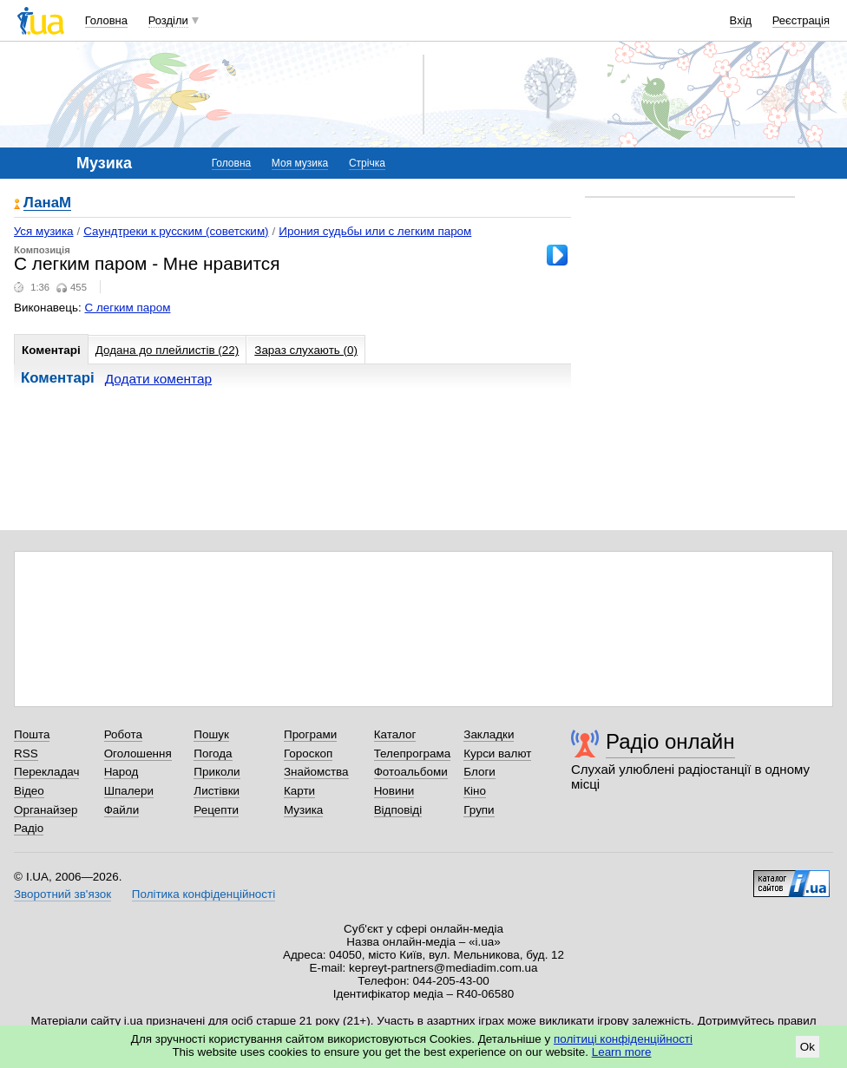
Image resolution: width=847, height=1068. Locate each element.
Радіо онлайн (670, 741)
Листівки (217, 790)
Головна (106, 20)
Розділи (168, 20)
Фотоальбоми (411, 771)
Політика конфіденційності (203, 894)
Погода (213, 753)
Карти (299, 790)
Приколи (217, 771)
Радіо (28, 828)
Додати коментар (158, 378)
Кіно (474, 790)
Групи (478, 809)
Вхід (741, 20)
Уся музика (44, 231)
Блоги (479, 771)
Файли (122, 809)
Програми (310, 734)
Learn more (622, 1051)
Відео (29, 790)
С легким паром (128, 307)
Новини (394, 790)
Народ (121, 771)
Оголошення (138, 753)
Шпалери (129, 790)
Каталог (395, 734)
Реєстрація (801, 20)
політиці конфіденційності (623, 1038)
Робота (123, 734)
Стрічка (367, 163)
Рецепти (216, 809)
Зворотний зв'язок (62, 894)
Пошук (211, 734)
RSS (26, 753)
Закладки (488, 734)
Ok (807, 1046)
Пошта (31, 734)
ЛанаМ (47, 203)
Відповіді (398, 809)
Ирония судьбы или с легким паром (375, 231)
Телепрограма (412, 753)
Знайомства (316, 771)
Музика (303, 809)
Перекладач (46, 771)
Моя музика (300, 163)
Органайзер (45, 809)
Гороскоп (308, 753)
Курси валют (497, 753)
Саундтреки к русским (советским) (175, 231)
